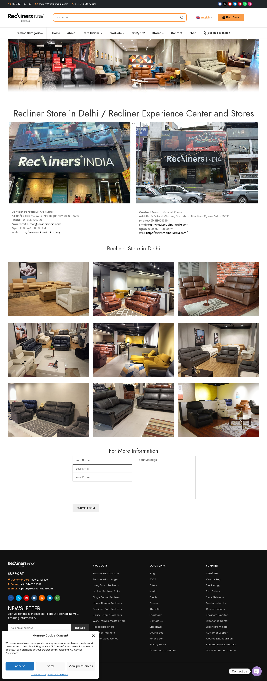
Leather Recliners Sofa (106, 591)
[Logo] (26, 17)
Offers (153, 585)
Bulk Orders (213, 591)
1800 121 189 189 (21, 4)
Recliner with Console (106, 573)
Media (153, 591)
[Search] (119, 17)
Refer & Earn (157, 638)
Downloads (156, 632)
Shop (193, 33)
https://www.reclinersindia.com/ (39, 232)
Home (56, 33)
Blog (152, 573)
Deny (50, 666)
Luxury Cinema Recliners (107, 615)
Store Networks (215, 597)
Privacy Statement (58, 674)
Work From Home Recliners (109, 621)
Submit (80, 628)
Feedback (156, 615)
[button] (93, 635)
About (71, 33)
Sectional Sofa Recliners (107, 609)
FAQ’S (153, 579)
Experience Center (217, 621)
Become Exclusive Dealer (221, 644)
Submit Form (86, 507)
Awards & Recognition (219, 638)
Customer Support (217, 632)
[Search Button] (182, 17)
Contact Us (156, 621)
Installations (91, 33)
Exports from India (216, 627)
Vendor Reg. (213, 579)
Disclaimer (156, 627)
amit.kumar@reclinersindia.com (40, 224)
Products (115, 33)
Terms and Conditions (163, 650)
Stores (156, 33)
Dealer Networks (216, 603)
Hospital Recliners (103, 627)
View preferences (81, 666)
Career (154, 603)
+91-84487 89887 (215, 33)
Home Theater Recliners (107, 603)
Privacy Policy (158, 644)
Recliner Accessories (105, 638)
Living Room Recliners (106, 585)
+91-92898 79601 (85, 4)
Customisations (215, 609)
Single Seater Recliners (107, 597)
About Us (155, 609)
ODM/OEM (138, 33)
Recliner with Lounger (105, 579)
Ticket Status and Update (221, 650)
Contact (176, 33)
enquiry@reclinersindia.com (53, 4)
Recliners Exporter (217, 615)
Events (153, 597)
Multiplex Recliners (104, 632)
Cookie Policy (38, 674)
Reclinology (213, 585)
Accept (20, 666)
